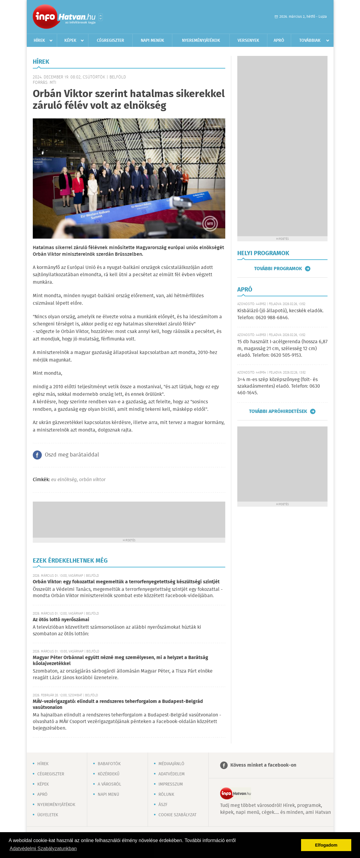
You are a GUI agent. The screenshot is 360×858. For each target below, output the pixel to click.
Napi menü (108, 794)
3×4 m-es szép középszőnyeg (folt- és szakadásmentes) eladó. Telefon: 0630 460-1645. (278, 386)
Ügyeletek (47, 815)
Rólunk (166, 794)
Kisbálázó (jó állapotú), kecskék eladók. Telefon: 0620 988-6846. (280, 314)
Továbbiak (310, 40)
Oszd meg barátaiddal (72, 455)
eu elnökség (64, 480)
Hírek (39, 40)
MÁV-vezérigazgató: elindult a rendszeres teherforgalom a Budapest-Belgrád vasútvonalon (118, 704)
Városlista (100, 17)
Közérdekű (108, 774)
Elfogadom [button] (326, 845)
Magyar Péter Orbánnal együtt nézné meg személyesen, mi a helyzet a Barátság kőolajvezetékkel (120, 660)
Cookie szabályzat (177, 815)
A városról (109, 784)
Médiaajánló (171, 764)
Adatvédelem (171, 774)
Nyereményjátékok (201, 40)
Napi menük (152, 40)
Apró (279, 40)
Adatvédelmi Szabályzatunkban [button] (43, 848)
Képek (70, 40)
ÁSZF (163, 805)
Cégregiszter (110, 40)
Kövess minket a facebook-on (263, 765)
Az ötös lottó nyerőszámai (61, 620)
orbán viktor (92, 480)
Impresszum (170, 784)
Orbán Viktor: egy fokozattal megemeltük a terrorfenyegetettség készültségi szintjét (126, 582)
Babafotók (109, 764)
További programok (278, 268)
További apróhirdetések (278, 411)
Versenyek (248, 40)
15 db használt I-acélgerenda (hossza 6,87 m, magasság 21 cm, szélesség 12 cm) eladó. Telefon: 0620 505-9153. (282, 348)
